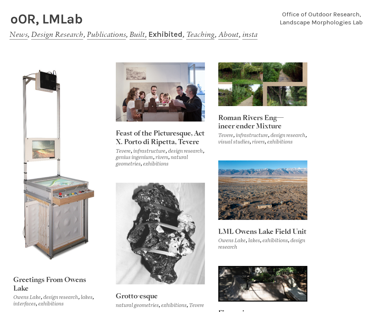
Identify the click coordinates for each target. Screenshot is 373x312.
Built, (138, 34)
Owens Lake (27, 297)
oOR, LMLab (46, 19)
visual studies (234, 141)
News (19, 34)
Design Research (57, 34)
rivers (162, 157)
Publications (106, 34)
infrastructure (149, 151)
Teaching (200, 34)
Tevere (123, 151)
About (228, 34)
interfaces (24, 303)
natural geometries (137, 305)
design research (60, 297)
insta (249, 34)
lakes (87, 297)
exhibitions (51, 303)
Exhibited (165, 34)
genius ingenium (134, 157)
